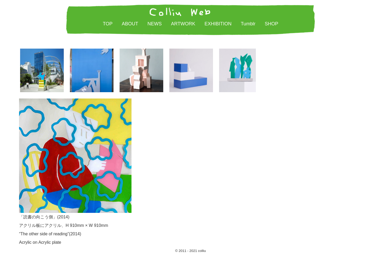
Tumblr (248, 23)
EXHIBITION (218, 23)
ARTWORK (183, 23)
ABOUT (130, 23)
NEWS (154, 23)
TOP (108, 23)
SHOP (271, 23)
